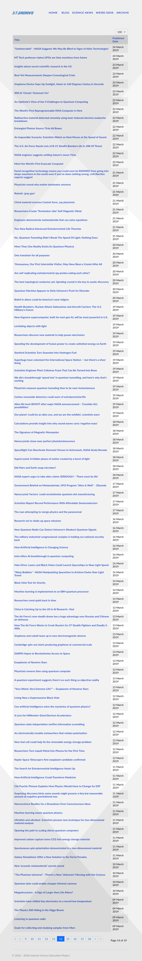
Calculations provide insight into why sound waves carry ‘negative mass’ (56, 423)
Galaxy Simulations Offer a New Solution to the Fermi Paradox (50, 856)
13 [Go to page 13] (53, 938)
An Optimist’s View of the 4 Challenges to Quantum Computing (51, 101)
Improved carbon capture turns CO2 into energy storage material (52, 839)
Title (17, 39)
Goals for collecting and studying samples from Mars (44, 927)
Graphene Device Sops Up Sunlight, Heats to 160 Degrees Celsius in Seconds (59, 84)
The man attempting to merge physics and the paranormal (48, 511)
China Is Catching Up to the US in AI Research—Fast (44, 609)
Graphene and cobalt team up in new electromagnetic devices (50, 635)
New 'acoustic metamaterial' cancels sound (39, 865)
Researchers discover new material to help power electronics (49, 334)
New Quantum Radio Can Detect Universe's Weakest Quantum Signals (55, 529)
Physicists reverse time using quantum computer (42, 671)
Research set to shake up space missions (37, 520)
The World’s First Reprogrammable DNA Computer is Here (48, 110)
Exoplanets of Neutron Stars (30, 662)
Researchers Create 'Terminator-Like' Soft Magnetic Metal (48, 211)
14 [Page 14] (60, 938)
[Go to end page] (100, 939)
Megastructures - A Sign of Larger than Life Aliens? (43, 892)
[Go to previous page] (20, 939)
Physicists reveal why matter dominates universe (42, 184)
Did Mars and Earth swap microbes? (35, 467)
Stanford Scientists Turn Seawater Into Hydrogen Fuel (45, 352)
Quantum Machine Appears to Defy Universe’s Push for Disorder (51, 290)
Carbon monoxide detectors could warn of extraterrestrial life (50, 396)
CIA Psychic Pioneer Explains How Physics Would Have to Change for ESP (57, 786)
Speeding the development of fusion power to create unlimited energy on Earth (60, 343)
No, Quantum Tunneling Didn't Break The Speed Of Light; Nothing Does (56, 237)
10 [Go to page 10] (32, 938)
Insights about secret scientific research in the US (43, 66)
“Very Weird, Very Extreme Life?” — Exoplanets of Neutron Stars (51, 688)
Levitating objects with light (30, 326)
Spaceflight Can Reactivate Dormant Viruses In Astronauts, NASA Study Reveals (60, 449)
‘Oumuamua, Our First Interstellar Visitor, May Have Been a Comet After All (58, 264)
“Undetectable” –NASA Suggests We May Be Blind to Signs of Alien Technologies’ (61, 48)
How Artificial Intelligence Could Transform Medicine (45, 777)
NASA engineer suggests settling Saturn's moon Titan (45, 154)
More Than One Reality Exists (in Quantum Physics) (44, 246)
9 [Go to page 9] (25, 938)
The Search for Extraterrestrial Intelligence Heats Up (44, 768)
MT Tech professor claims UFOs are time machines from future (50, 57)
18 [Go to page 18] (89, 938)
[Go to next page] (95, 939)
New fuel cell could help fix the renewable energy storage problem (52, 741)
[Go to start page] (15, 939)
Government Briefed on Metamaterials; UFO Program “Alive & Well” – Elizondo (60, 485)
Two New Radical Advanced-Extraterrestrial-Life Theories (47, 228)
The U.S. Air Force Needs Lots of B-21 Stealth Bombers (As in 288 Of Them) (58, 145)
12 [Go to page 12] (46, 938)
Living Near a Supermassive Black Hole (36, 697)
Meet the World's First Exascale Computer (39, 163)
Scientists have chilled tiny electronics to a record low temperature (53, 901)
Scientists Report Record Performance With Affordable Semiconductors (55, 503)
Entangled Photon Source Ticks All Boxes (38, 128)
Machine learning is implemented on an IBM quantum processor (51, 591)
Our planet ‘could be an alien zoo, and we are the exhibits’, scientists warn (57, 414)
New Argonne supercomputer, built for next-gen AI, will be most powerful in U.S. (61, 317)
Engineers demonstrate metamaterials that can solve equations (50, 219)
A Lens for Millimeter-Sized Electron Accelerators (42, 715)
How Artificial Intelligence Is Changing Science (41, 547)
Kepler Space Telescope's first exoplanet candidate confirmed (49, 759)
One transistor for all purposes (32, 255)
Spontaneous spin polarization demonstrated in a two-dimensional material (58, 848)
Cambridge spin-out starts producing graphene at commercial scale (53, 644)
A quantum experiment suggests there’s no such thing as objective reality (56, 679)
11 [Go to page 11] (39, 938)
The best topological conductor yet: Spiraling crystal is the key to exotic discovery (61, 281)
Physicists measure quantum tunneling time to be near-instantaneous (54, 387)
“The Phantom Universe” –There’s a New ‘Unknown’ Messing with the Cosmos (59, 874)
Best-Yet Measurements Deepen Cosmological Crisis (44, 75)
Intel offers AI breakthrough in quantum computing (44, 556)
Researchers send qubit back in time (35, 600)
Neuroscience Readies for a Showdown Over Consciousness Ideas (52, 803)
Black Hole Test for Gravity (29, 582)
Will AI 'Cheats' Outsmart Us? (31, 92)
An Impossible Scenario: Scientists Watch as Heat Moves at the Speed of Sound (60, 137)
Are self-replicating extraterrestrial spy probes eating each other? (52, 272)
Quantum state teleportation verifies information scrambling (49, 724)
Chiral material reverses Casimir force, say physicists (44, 202)
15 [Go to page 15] (68, 938)
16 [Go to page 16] (75, 938)
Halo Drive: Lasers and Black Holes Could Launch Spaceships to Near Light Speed (61, 564)
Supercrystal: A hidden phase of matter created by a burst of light (52, 458)
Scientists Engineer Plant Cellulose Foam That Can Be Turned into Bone (55, 370)
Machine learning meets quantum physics (38, 812)
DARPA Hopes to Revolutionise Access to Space (42, 653)
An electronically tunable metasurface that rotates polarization (50, 733)
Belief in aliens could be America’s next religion (41, 299)
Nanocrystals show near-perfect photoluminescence (44, 441)
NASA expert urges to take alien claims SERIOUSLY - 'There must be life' (56, 476)
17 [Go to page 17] (82, 938)
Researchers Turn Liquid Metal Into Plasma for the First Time (49, 750)
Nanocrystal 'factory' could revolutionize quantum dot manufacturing (54, 494)
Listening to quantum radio (30, 918)
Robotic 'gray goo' (24, 193)
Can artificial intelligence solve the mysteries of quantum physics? (52, 706)
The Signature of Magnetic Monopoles (36, 432)
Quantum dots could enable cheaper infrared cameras (45, 883)
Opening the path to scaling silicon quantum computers (46, 830)
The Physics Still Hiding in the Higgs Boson (39, 910)
